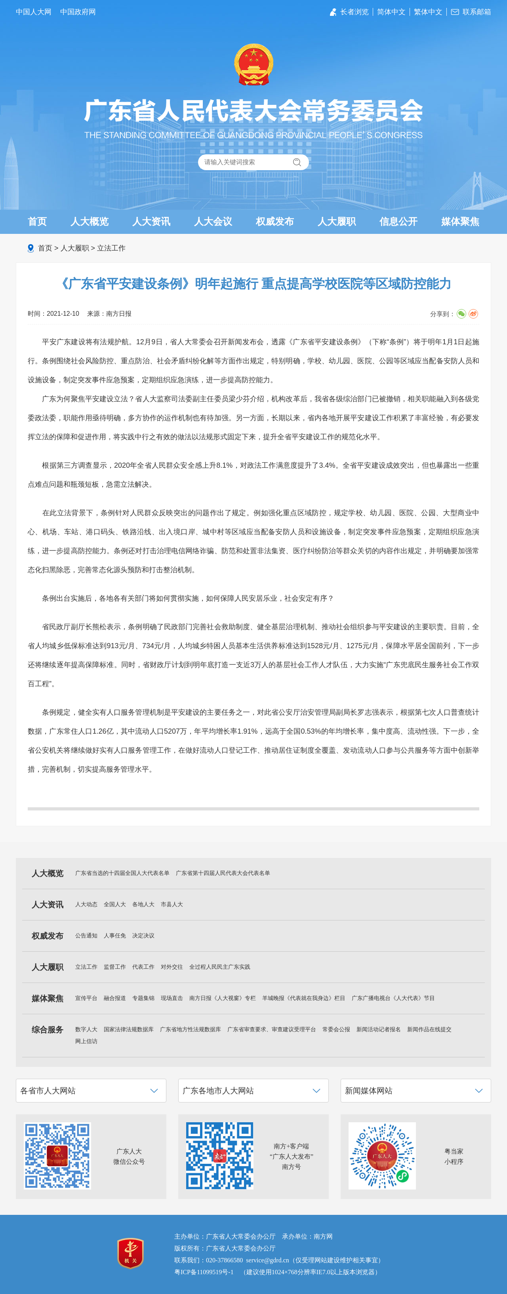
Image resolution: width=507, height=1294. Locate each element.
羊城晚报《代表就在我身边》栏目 (303, 998)
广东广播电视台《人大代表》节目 (393, 998)
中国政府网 (78, 12)
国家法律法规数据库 (129, 1029)
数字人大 (86, 1029)
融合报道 (115, 998)
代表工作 (143, 967)
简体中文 (391, 12)
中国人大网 (33, 12)
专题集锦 (143, 998)
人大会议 (213, 221)
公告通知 (86, 936)
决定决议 (143, 936)
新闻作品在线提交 (429, 1029)
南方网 (323, 1236)
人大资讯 (151, 221)
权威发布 (275, 221)
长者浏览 (354, 12)
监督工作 (115, 967)
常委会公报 (336, 1029)
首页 (37, 221)
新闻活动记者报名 (378, 1029)
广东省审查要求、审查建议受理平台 (271, 1029)
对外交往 (172, 967)
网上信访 (86, 1041)
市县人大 (172, 904)
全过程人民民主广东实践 (219, 967)
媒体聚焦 (460, 221)
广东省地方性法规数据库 (190, 1029)
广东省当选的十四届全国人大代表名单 (122, 873)
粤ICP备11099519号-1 (204, 1272)
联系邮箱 (477, 12)
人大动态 (86, 904)
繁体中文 (428, 12)
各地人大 (143, 904)
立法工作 (111, 248)
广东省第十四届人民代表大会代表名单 (223, 873)
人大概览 (90, 221)
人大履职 (337, 221)
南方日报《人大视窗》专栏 (222, 998)
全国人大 (115, 904)
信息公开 (398, 221)
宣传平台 (86, 998)
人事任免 (115, 936)
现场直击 (172, 998)
